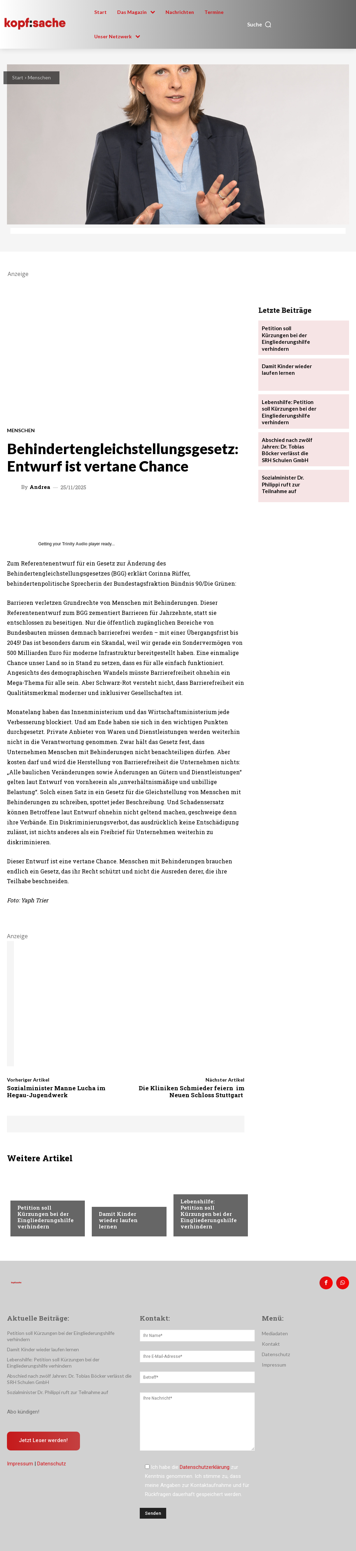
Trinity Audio (75, 543)
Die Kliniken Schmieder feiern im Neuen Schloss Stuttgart (191, 1091)
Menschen (39, 77)
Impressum (20, 1456)
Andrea (40, 487)
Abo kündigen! (23, 1403)
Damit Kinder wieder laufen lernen (118, 1220)
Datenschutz (51, 1456)
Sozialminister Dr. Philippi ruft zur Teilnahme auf (282, 478)
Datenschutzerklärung (204, 1466)
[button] (259, 24)
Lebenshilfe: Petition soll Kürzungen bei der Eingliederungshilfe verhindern (208, 1214)
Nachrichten (33, 1194)
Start (17, 77)
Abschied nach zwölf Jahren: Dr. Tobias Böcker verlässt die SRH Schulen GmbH (285, 445)
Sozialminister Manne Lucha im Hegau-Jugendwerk (56, 1091)
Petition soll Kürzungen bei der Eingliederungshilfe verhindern (45, 1217)
